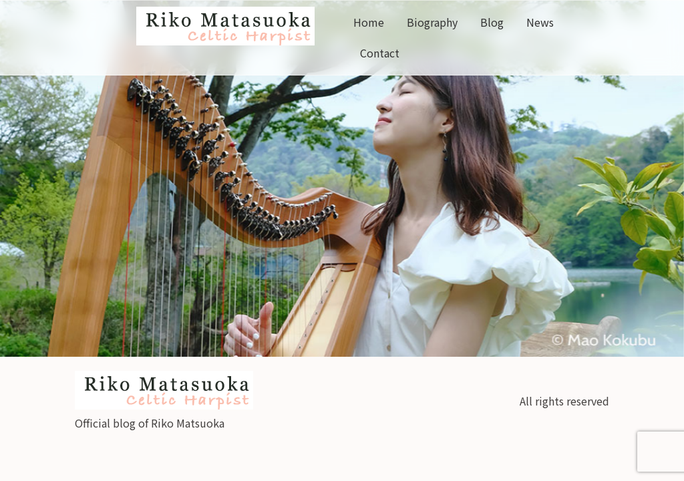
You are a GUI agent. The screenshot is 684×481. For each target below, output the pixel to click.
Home (368, 22)
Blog (492, 22)
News (540, 22)
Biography (432, 22)
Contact (379, 53)
